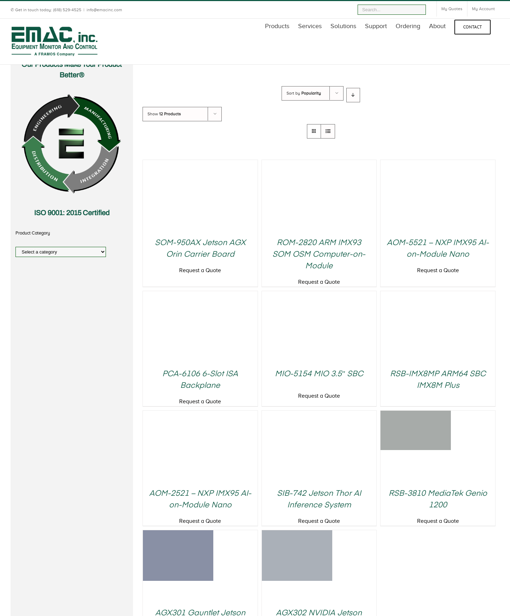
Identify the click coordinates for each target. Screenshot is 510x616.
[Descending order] (353, 95)
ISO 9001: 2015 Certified (71, 213)
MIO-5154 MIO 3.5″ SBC (319, 374)
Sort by (304, 93)
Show (164, 113)
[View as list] (328, 131)
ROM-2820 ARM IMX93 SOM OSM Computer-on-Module (318, 254)
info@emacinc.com (104, 9)
